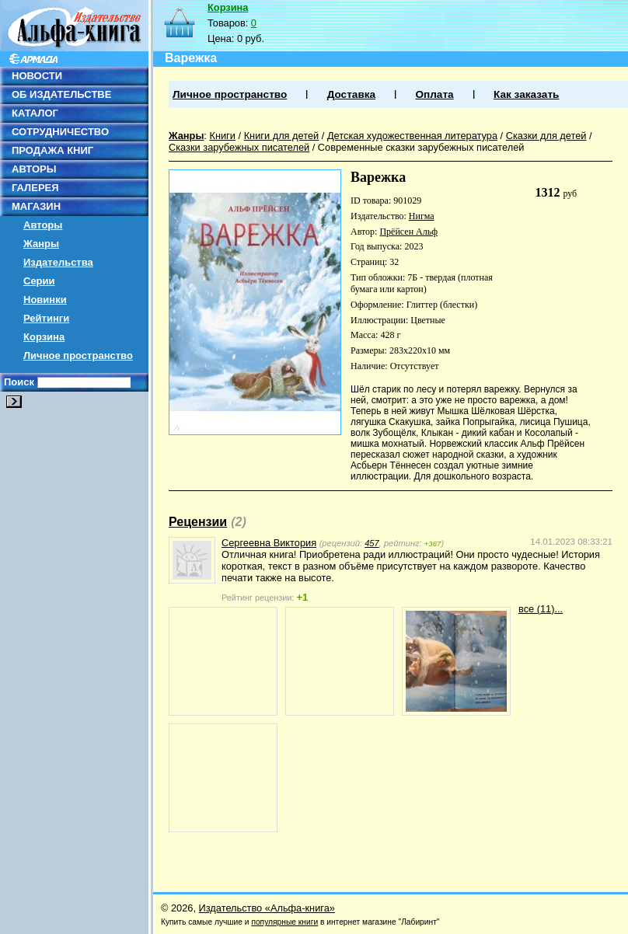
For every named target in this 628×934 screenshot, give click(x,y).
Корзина (44, 337)
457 (372, 543)
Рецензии (198, 521)
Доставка (351, 94)
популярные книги (284, 922)
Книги (222, 135)
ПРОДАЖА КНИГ (52, 150)
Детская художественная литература (412, 135)
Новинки (45, 299)
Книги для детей (281, 135)
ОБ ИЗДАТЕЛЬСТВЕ (61, 94)
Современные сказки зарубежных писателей (421, 147)
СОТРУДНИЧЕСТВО (60, 132)
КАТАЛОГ (35, 113)
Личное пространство (78, 355)
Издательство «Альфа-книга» (267, 908)
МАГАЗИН (36, 206)
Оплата (434, 94)
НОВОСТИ (37, 76)
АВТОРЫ (34, 169)
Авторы (42, 225)
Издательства (58, 262)
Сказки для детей (546, 135)
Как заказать (526, 94)
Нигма (421, 216)
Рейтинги (46, 318)
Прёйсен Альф (408, 231)
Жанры (41, 243)
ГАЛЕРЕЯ (35, 187)
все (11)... (540, 609)
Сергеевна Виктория (269, 543)
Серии (39, 281)
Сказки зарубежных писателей (239, 147)
